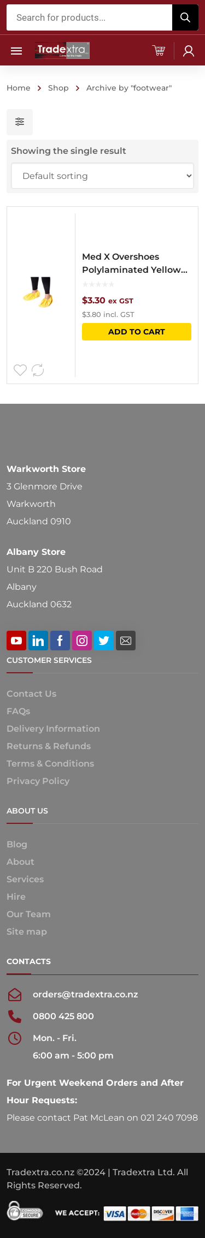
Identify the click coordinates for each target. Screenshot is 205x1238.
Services (25, 879)
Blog (17, 844)
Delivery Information (53, 728)
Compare (37, 370)
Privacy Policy (38, 781)
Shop (58, 88)
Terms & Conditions (50, 763)
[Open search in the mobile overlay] (103, 17)
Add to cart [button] (136, 332)
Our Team (29, 914)
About (20, 862)
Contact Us (31, 694)
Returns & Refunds (49, 746)
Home (19, 88)
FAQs (18, 711)
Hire (16, 897)
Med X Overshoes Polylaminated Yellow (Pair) (131, 264)
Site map (27, 931)
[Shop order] (103, 176)
